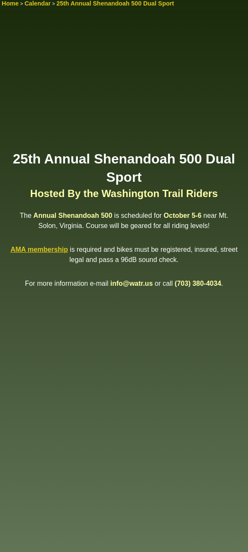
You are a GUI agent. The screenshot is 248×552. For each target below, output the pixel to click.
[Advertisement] (124, 83)
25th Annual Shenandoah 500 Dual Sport (115, 3)
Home (10, 3)
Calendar (38, 3)
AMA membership (39, 249)
